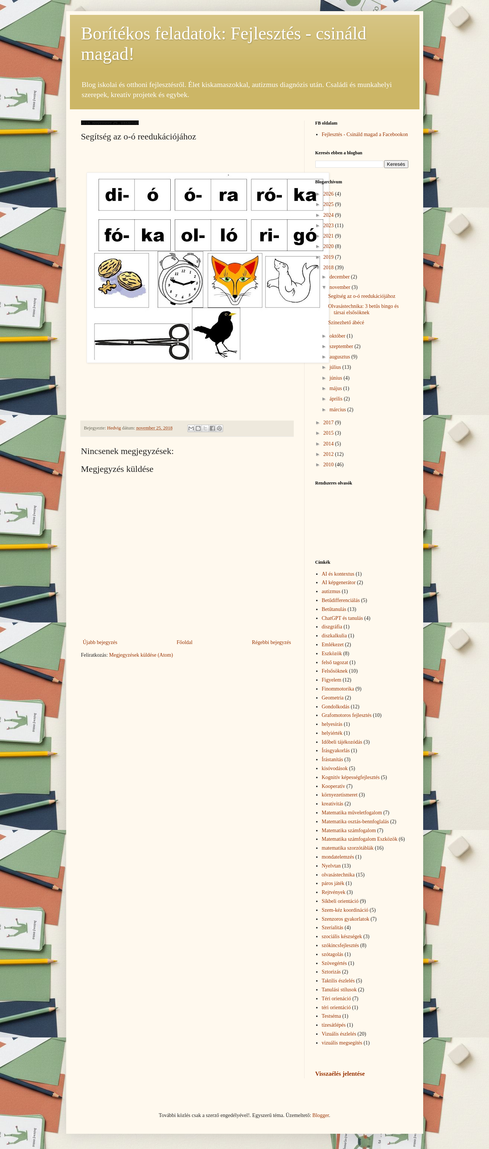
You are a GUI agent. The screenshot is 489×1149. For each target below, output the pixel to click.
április (336, 399)
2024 (329, 215)
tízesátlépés (334, 1025)
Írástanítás (332, 759)
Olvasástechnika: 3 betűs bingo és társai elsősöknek (363, 309)
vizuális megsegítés (342, 1043)
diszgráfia (332, 627)
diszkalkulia (334, 635)
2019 (329, 257)
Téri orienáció (336, 998)
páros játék (333, 883)
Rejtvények (333, 892)
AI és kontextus (338, 574)
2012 (329, 454)
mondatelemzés (338, 857)
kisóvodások (335, 768)
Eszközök (332, 653)
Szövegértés (334, 963)
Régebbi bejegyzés (271, 642)
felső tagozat (335, 662)
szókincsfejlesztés (340, 945)
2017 (329, 422)
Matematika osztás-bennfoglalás (355, 821)
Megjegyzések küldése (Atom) (141, 655)
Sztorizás (331, 972)
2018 (329, 267)
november (340, 287)
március (338, 409)
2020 (329, 246)
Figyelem (331, 680)
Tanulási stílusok (339, 989)
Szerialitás (332, 927)
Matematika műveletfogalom (352, 812)
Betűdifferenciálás (341, 600)
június (336, 378)
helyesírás (332, 724)
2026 (329, 194)
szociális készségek (342, 936)
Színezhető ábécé (346, 322)
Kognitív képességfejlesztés (351, 777)
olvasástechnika (338, 875)
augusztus (340, 357)
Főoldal (185, 642)
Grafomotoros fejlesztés (346, 715)
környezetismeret (339, 795)
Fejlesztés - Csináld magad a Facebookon (365, 134)
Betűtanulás (334, 609)
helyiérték (332, 733)
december (340, 277)
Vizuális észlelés (339, 1034)
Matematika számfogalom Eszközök (360, 839)
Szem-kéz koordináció (345, 910)
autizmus (331, 591)
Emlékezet (333, 644)
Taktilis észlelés (338, 981)
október (338, 336)
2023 (329, 225)
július (335, 367)
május (336, 388)
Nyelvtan (331, 866)
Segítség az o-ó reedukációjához (361, 296)
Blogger (320, 1115)
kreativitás (332, 804)
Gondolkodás (336, 706)
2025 (329, 204)
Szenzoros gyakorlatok (345, 919)
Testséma (331, 1016)
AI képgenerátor (339, 582)
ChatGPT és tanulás (342, 618)
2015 (329, 433)
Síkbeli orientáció (340, 901)
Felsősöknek (335, 671)
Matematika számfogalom (349, 830)
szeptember (341, 346)
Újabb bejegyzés (100, 642)
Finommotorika (338, 689)
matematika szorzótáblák (348, 848)
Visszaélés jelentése (340, 1073)
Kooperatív (333, 786)
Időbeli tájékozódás (342, 742)
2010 (329, 464)
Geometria (333, 698)
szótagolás (332, 954)
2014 (329, 444)
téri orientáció (336, 1007)
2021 (329, 236)
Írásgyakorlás (336, 750)
